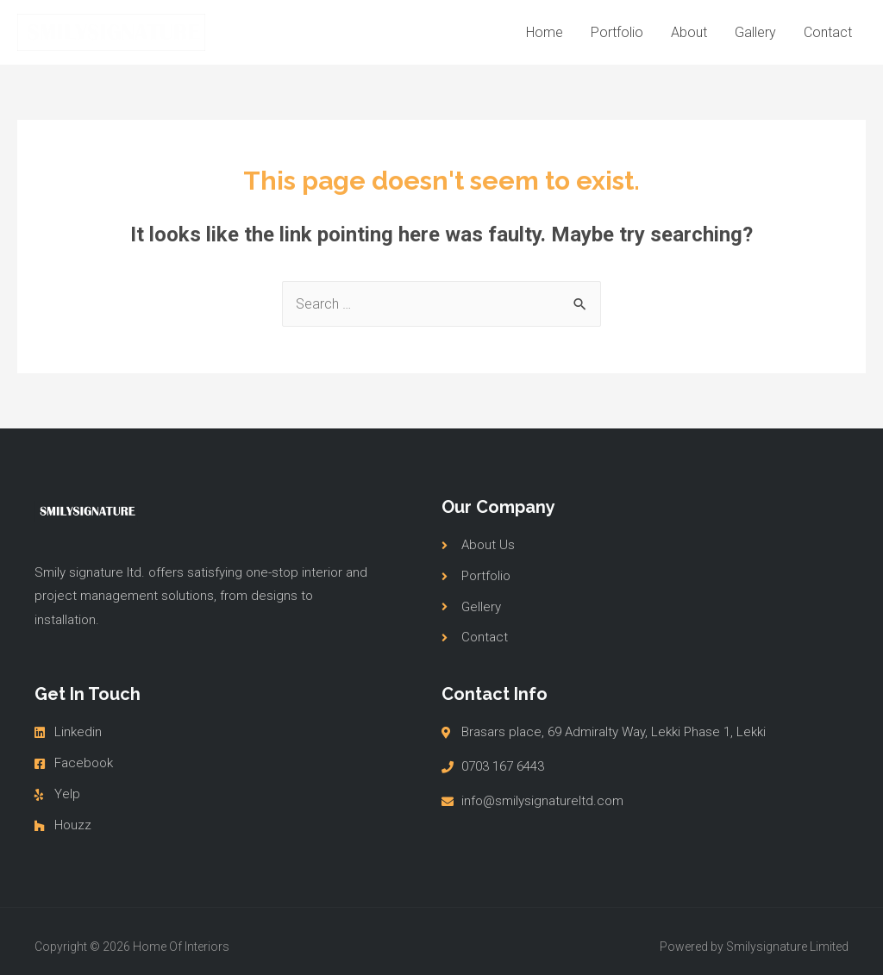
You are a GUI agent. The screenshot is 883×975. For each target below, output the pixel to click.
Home (544, 32)
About (689, 32)
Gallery (755, 32)
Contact (828, 32)
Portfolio (617, 32)
